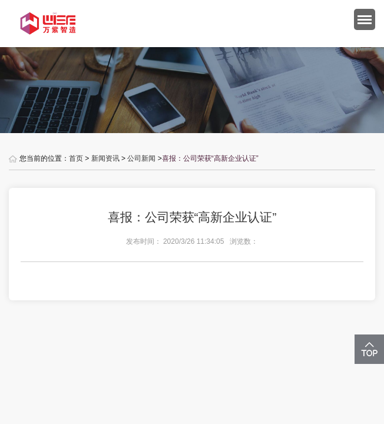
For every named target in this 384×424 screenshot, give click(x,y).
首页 (76, 158)
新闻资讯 (105, 158)
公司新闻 (141, 158)
